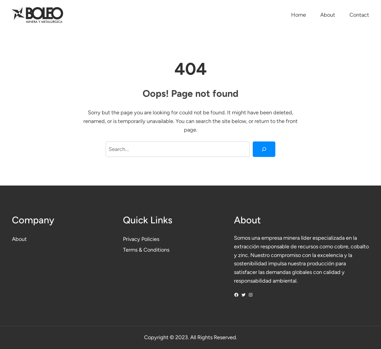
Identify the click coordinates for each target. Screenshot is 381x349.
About (19, 239)
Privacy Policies (141, 239)
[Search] (264, 149)
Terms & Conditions (146, 250)
